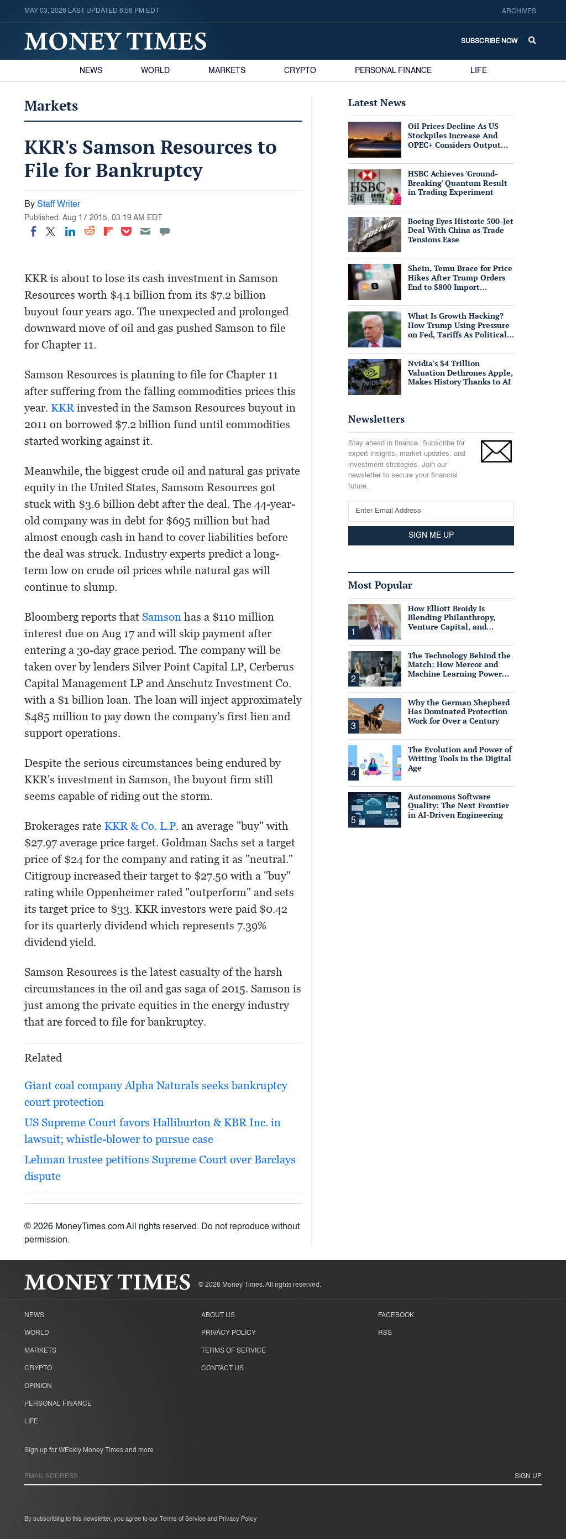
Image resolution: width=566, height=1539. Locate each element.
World (155, 71)
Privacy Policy (228, 1333)
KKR (62, 407)
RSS (385, 1333)
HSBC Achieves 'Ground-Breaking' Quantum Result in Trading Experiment (457, 182)
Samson (161, 616)
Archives (519, 11)
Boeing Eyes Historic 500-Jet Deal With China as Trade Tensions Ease (460, 230)
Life (478, 71)
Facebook (396, 1315)
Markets (226, 71)
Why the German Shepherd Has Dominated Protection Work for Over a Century (459, 711)
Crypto (300, 71)
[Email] (145, 231)
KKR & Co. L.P (140, 826)
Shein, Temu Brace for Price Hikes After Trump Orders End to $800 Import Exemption (460, 282)
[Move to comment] (165, 231)
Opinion (38, 1386)
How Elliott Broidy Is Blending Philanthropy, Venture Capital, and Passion (451, 622)
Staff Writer (58, 204)
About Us (218, 1315)
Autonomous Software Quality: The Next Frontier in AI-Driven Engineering (458, 805)
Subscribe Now (489, 41)
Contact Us (222, 1368)
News (91, 71)
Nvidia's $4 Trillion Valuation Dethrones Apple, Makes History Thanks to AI (460, 372)
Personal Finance (393, 71)
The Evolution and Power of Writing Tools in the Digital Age (460, 758)
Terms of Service (233, 1351)
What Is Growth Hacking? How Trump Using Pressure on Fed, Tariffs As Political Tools (459, 329)
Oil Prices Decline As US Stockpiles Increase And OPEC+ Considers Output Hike (454, 140)
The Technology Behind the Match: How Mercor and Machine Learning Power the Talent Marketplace (459, 669)
